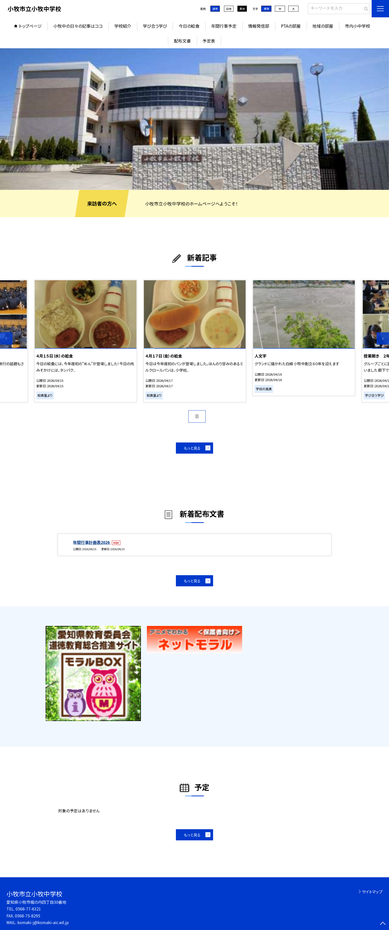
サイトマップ (372, 892)
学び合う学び (155, 26)
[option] (194, 119)
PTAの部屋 (291, 26)
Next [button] (383, 338)
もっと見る (192, 448)
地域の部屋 (322, 26)
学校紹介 (122, 26)
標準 (266, 9)
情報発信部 (258, 26)
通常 (215, 9)
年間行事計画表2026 (92, 542)
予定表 (208, 41)
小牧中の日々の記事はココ (78, 26)
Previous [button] (6, 338)
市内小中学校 (357, 26)
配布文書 (182, 41)
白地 (228, 9)
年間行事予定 (223, 26)
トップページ (30, 26)
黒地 (242, 9)
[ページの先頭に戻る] (383, 924)
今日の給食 (189, 26)
